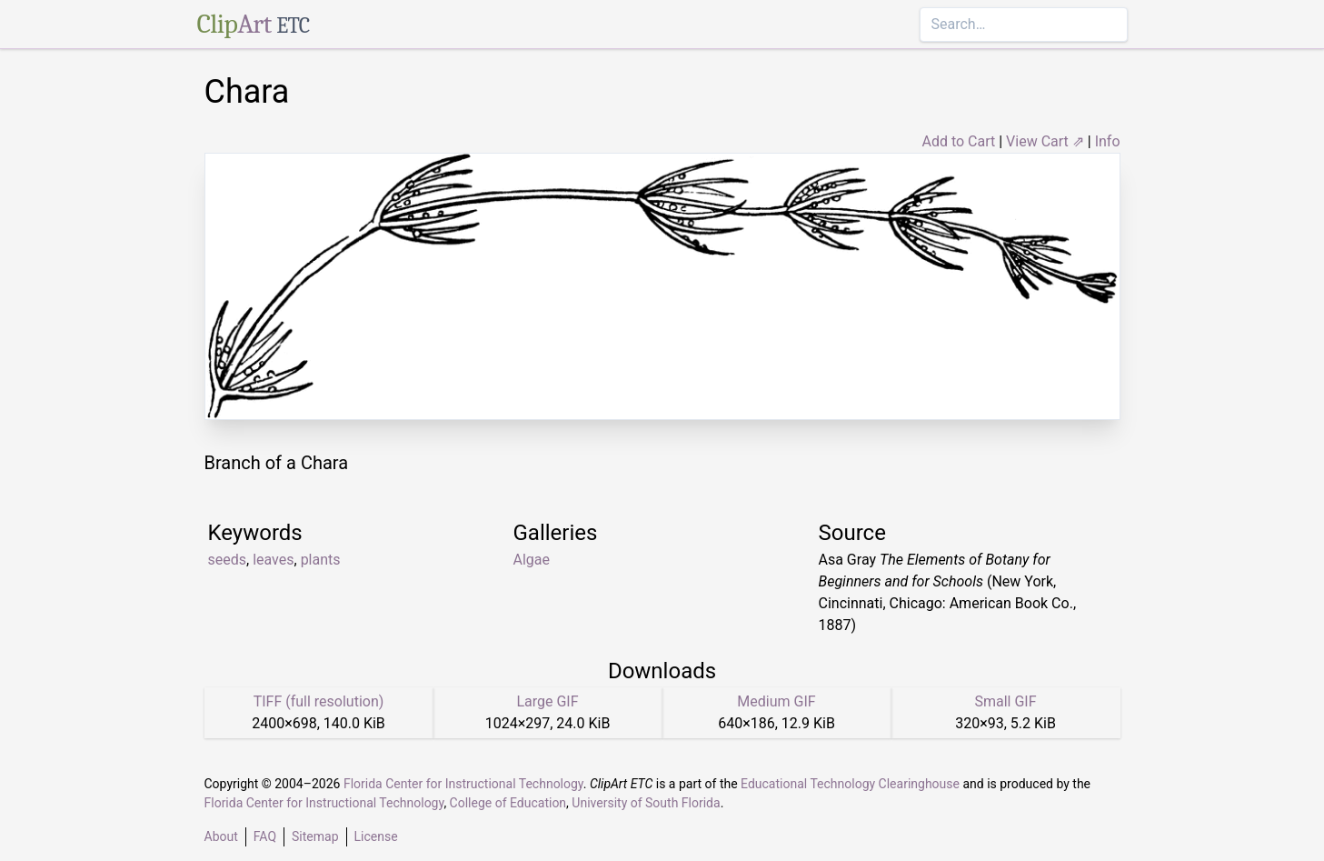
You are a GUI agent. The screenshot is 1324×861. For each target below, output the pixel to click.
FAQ (265, 836)
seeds (227, 559)
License (376, 836)
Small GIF (1005, 701)
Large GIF (547, 701)
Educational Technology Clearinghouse (850, 783)
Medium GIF (776, 701)
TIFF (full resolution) (319, 701)
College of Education (508, 803)
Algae (532, 559)
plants (321, 559)
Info (1107, 141)
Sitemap (315, 836)
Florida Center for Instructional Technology (463, 783)
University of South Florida (646, 803)
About (221, 836)
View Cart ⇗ (1045, 141)
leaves (273, 559)
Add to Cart (958, 141)
